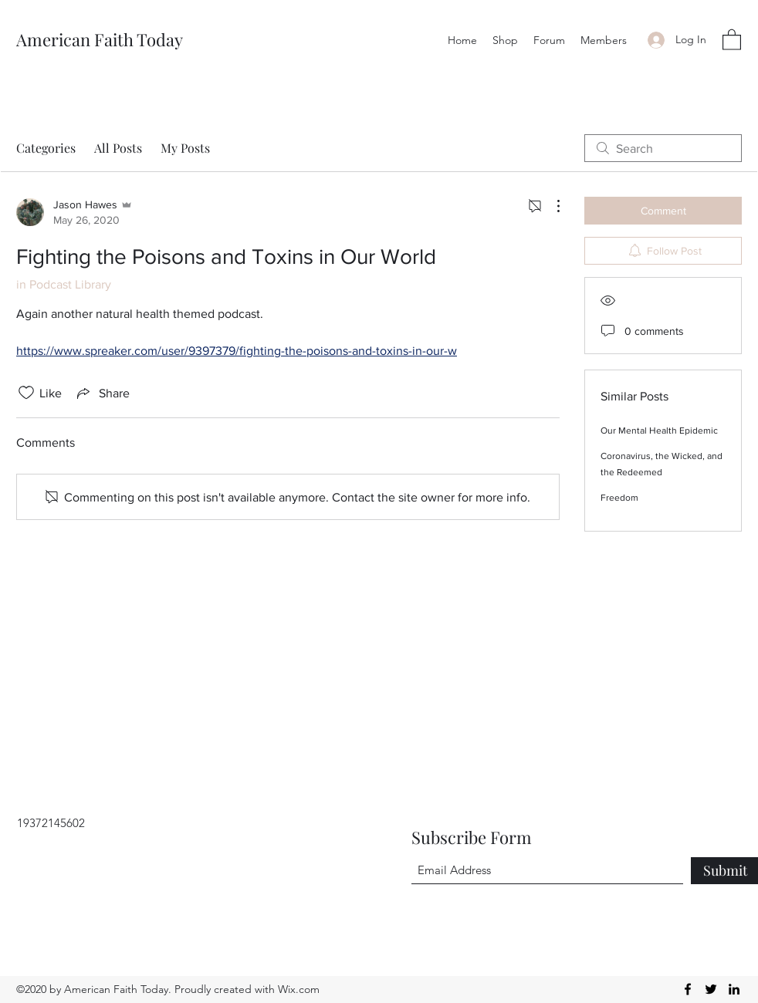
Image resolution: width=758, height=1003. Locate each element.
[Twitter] (711, 989)
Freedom (619, 497)
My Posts (185, 148)
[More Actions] (550, 206)
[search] (663, 148)
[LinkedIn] (734, 989)
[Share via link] (102, 392)
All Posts (118, 148)
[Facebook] (687, 989)
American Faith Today (99, 39)
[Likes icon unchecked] (26, 392)
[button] (731, 39)
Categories (46, 148)
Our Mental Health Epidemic (659, 430)
